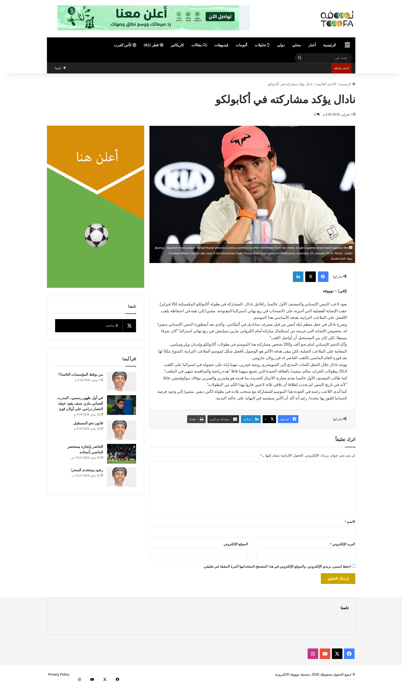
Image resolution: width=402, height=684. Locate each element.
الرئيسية (329, 45)
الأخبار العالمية (326, 84)
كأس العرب (125, 45)
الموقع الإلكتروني (236, 544)
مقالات (199, 45)
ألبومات (241, 45)
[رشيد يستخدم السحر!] (121, 477)
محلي (296, 45)
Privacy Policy (58, 674)
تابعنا (344, 608)
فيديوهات (221, 45)
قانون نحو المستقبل (88, 423)
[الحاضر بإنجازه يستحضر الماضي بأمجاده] (121, 454)
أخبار (312, 45)
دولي (281, 45)
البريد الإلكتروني (342, 544)
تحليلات (262, 45)
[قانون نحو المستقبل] (121, 430)
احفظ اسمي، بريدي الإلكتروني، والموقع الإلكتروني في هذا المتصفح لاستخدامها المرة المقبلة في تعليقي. (277, 566)
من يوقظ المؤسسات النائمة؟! (80, 374)
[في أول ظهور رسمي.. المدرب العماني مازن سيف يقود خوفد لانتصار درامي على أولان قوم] (121, 405)
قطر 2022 (153, 45)
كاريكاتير (177, 45)
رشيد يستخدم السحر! (87, 470)
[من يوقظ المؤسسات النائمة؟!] (121, 381)
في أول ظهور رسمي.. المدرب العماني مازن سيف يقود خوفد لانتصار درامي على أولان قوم (80, 403)
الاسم (350, 522)
